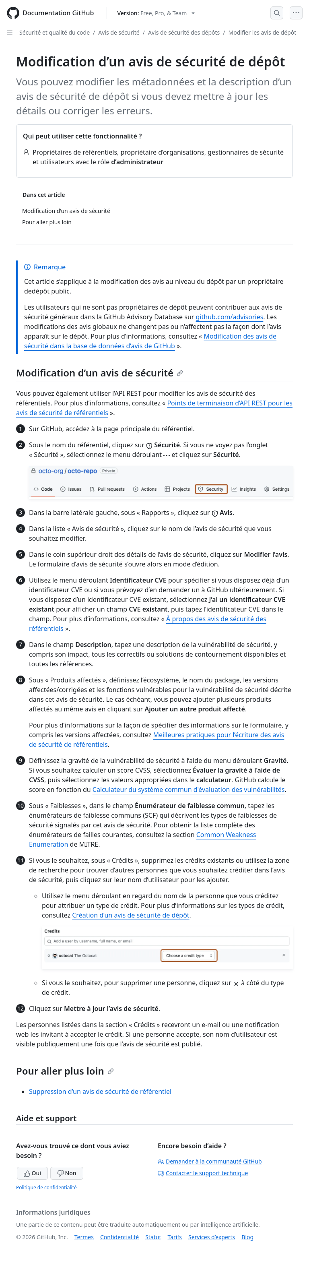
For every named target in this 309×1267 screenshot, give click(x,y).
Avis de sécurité (118, 32)
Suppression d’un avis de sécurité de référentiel (100, 1091)
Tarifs (175, 1237)
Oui (32, 1173)
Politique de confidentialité (46, 1187)
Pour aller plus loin (65, 1070)
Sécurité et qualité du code (54, 32)
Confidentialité (119, 1237)
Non (66, 1173)
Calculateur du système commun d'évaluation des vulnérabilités (189, 789)
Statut (153, 1237)
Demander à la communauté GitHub (210, 1161)
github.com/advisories (230, 316)
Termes (84, 1237)
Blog (247, 1237)
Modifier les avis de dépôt (263, 32)
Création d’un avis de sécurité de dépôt (130, 915)
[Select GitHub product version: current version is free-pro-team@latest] (155, 13)
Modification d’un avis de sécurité (99, 372)
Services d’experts (211, 1237)
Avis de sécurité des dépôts (184, 32)
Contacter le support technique (203, 1173)
